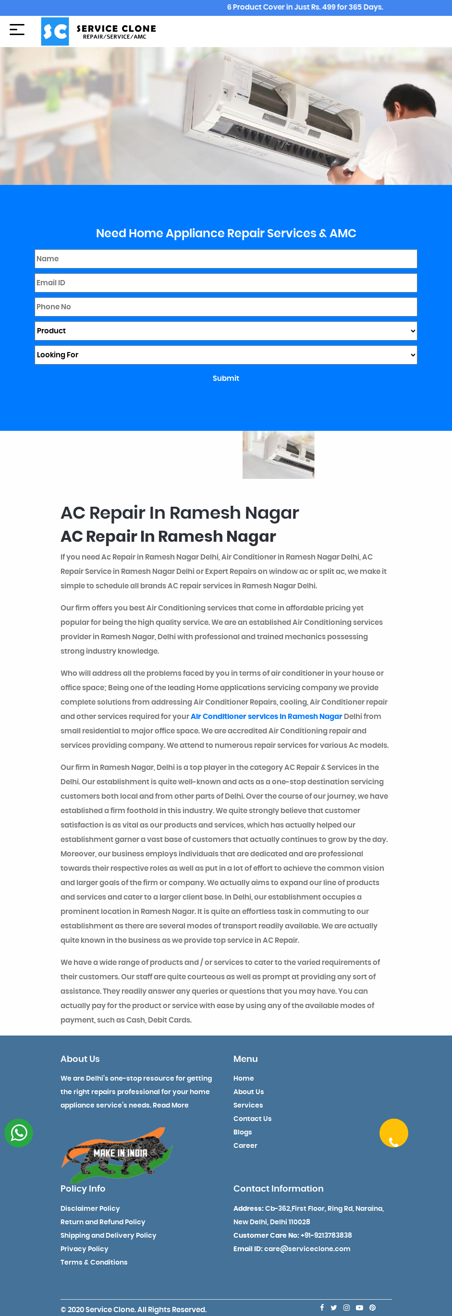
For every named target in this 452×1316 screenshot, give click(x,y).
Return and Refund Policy (103, 1222)
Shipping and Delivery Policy (109, 1235)
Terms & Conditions (94, 1262)
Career (245, 1146)
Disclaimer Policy (90, 1209)
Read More (171, 1105)
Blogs (242, 1132)
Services (248, 1105)
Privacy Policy (85, 1249)
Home (243, 1078)
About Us (248, 1092)
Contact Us (252, 1119)
